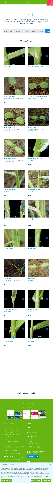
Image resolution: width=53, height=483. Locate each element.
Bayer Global (8, 428)
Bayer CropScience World (12, 430)
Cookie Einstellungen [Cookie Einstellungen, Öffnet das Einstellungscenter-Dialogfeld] (6, 480)
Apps (29, 430)
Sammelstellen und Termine (12, 453)
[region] (26, 472)
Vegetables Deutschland (11, 441)
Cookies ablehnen (46, 480)
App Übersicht (27, 407)
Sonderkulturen (32, 443)
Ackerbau (31, 439)
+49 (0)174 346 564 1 (38, 453)
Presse (6, 439)
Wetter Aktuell (32, 432)
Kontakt (31, 456)
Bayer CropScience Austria (12, 435)
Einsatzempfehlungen (22, 31)
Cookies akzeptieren (35, 480)
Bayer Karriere (9, 432)
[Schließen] (50, 464)
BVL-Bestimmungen (37, 31)
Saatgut (30, 441)
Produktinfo (8, 31)
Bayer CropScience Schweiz (12, 437)
